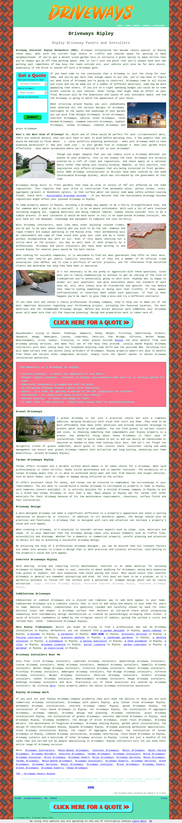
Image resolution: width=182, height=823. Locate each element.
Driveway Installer (28, 757)
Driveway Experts (117, 761)
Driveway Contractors (39, 750)
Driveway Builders (44, 754)
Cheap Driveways (77, 768)
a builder (33, 634)
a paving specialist (93, 641)
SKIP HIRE (97, 634)
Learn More (139, 821)
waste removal (152, 630)
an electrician (54, 648)
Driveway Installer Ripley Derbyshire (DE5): (47, 50)
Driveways (132, 80)
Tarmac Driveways (99, 754)
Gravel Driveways (27, 768)
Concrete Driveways (105, 750)
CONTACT (147, 26)
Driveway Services (129, 757)
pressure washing (73, 637)
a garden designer (112, 630)
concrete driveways (63, 118)
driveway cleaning (53, 644)
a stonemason (54, 641)
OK (150, 821)
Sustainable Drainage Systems (67, 195)
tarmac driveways (78, 125)
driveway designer (87, 546)
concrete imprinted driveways (123, 716)
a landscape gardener (118, 637)
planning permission (29, 145)
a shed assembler (135, 641)
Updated (53, 798)
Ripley (119, 340)
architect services (134, 634)
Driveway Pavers (79, 757)
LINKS (128, 26)
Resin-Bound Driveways (73, 750)
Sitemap (18, 798)
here (52, 685)
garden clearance (134, 644)
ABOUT (137, 26)
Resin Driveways (133, 750)
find (26, 661)
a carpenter (66, 634)
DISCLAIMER (159, 26)
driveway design (81, 533)
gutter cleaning (94, 644)
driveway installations (89, 172)
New (46, 798)
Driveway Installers (126, 754)
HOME (119, 26)
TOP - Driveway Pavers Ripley (35, 773)
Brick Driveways (154, 754)
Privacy (164, 798)
